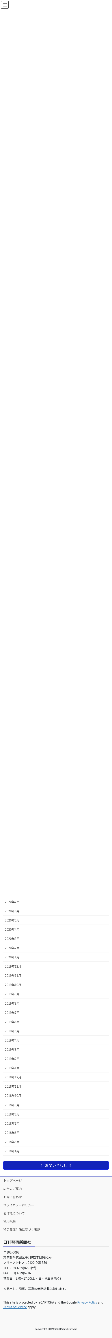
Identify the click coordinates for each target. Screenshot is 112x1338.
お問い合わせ (12, 1197)
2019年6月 (12, 1022)
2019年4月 (12, 1040)
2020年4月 (12, 929)
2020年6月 (12, 911)
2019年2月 (12, 1058)
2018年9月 (12, 1105)
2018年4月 (12, 1151)
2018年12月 (13, 1077)
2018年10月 (13, 1095)
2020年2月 (12, 948)
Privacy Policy (87, 1302)
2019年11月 (13, 975)
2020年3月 (12, 938)
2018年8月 (12, 1114)
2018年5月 (12, 1142)
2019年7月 (12, 1012)
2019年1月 (12, 1068)
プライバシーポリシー (18, 1205)
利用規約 (9, 1221)
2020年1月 (12, 957)
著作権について (14, 1213)
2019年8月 (12, 1003)
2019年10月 (13, 984)
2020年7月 (12, 902)
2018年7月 (12, 1123)
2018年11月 (13, 1086)
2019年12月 (13, 966)
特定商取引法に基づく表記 (21, 1229)
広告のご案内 (12, 1188)
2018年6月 (12, 1132)
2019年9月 (12, 994)
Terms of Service (15, 1307)
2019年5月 (12, 1031)
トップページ (12, 1180)
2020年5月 (12, 920)
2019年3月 (12, 1049)
